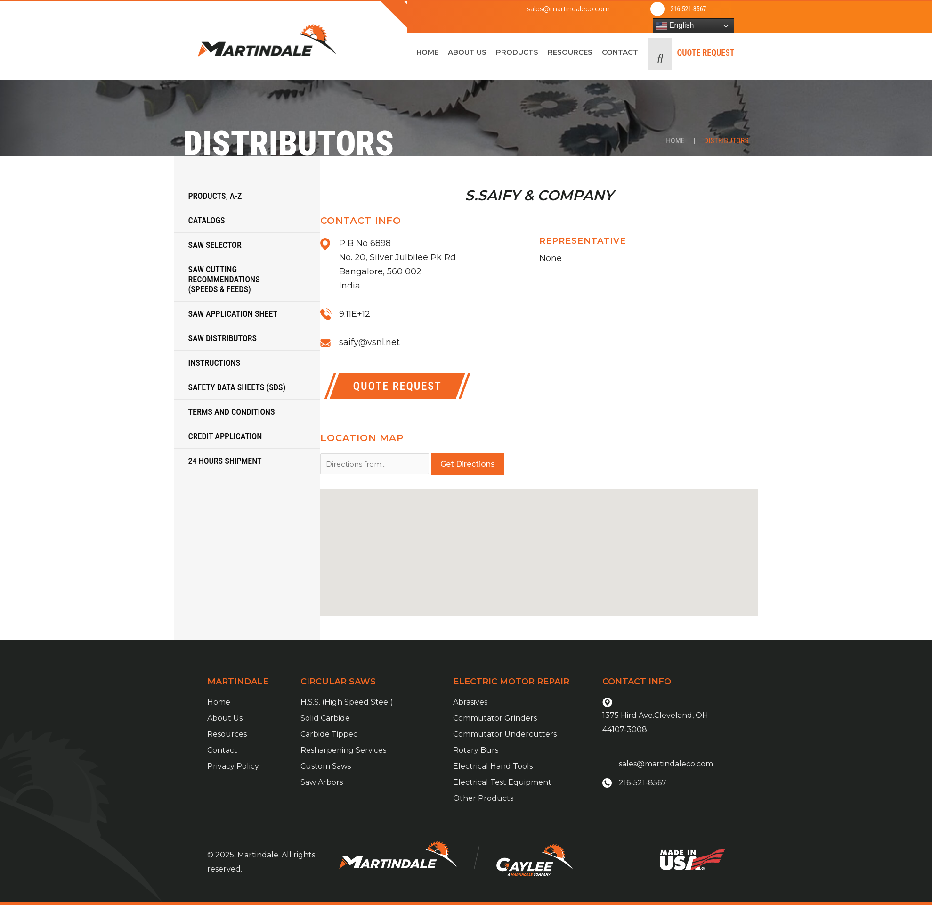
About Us (225, 718)
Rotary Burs (475, 750)
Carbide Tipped (329, 734)
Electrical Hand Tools (493, 766)
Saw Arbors (321, 782)
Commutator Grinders (495, 718)
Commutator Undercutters (505, 734)
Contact (222, 750)
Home (675, 140)
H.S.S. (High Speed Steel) (346, 702)
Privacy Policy (233, 766)
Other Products (483, 798)
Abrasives (470, 702)
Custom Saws (325, 766)
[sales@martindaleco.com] (504, 9)
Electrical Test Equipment (502, 782)
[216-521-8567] (657, 9)
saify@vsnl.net (369, 342)
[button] (660, 54)
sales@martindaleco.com (568, 9)
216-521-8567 (688, 9)
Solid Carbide (325, 718)
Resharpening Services (343, 750)
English (675, 26)
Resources (227, 734)
